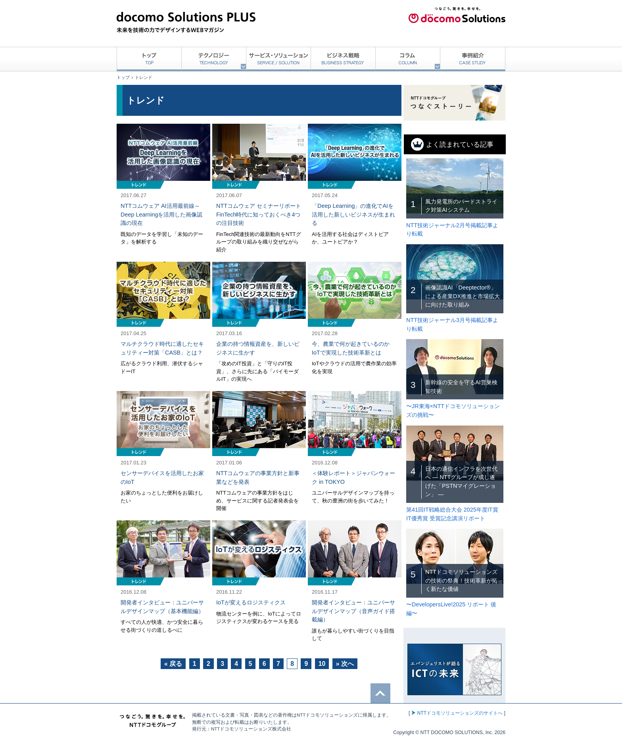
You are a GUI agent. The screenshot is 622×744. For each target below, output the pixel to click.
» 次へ (345, 663)
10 (322, 663)
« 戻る (173, 663)
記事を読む (163, 189)
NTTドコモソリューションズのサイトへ (460, 713)
